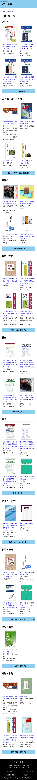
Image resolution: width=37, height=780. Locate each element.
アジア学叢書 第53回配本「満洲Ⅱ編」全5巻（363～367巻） (10, 47)
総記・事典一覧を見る (18, 752)
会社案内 (9, 771)
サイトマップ (27, 775)
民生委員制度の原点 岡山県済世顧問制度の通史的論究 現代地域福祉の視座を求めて (10, 606)
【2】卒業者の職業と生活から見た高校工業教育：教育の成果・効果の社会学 (10, 399)
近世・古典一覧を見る (18, 330)
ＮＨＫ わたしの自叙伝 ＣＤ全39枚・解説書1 (27, 202)
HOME (3, 11)
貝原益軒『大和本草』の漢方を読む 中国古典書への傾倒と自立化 (10, 281)
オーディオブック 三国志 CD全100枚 (27, 123)
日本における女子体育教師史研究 (27, 524)
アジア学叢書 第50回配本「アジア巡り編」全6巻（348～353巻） (27, 79)
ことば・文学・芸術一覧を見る (18, 173)
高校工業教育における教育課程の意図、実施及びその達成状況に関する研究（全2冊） (10, 364)
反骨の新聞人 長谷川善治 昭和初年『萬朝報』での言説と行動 (27, 236)
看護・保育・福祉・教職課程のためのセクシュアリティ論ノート (27, 479)
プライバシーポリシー (27, 771)
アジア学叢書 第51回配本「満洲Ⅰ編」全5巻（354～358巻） (10, 79)
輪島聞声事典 (23, 696)
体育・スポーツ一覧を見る (18, 542)
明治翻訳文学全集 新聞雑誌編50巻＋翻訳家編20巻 (10, 124)
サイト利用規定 (10, 775)
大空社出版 (18, 762)
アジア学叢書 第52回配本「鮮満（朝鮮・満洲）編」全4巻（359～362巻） (27, 48)
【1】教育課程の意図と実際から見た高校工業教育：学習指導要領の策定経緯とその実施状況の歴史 (27, 365)
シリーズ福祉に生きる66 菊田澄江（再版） (10, 235)
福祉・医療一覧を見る (18, 619)
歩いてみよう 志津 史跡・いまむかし (10, 651)
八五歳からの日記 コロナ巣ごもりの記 (27, 162)
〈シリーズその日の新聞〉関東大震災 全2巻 (9, 202)
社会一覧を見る (18, 412)
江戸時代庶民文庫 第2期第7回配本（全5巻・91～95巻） (27, 314)
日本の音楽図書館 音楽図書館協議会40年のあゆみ (27, 738)
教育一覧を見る (18, 493)
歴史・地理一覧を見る (18, 666)
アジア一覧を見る (18, 91)
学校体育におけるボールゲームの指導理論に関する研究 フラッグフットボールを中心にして (10, 527)
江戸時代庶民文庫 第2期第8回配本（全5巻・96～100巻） (10, 314)
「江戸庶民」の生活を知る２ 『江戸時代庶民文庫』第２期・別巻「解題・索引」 (27, 282)
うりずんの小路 (7, 161)
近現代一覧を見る (18, 248)
